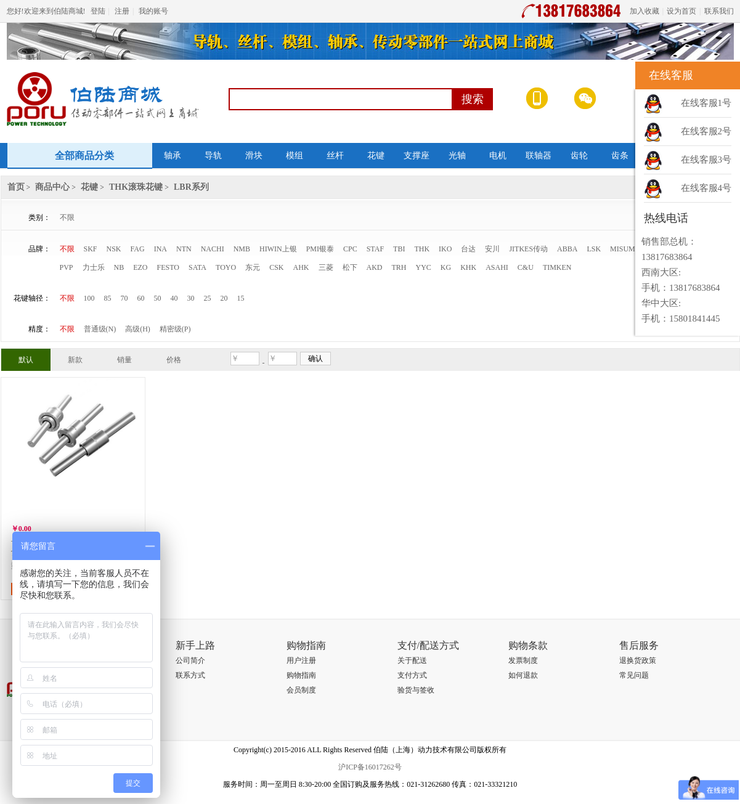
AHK (301, 267)
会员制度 (301, 690)
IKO (445, 249)
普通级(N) (100, 329)
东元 (252, 267)
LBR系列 (191, 187)
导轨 (213, 155)
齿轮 (579, 155)
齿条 (619, 155)
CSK (276, 267)
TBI (399, 249)
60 (141, 298)
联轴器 (538, 155)
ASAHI (497, 267)
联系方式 (190, 675)
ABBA (567, 249)
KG (446, 267)
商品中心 (52, 187)
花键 (375, 155)
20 (224, 298)
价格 (173, 359)
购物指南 (301, 675)
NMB (242, 249)
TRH (399, 267)
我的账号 (153, 11)
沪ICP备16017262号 (370, 767)
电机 (497, 155)
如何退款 (523, 675)
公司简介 (190, 660)
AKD (375, 267)
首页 (16, 187)
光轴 (457, 155)
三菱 (326, 267)
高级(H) (137, 329)
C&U (526, 267)
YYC (423, 267)
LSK (594, 249)
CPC (350, 249)
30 (191, 298)
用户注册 (301, 660)
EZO (140, 267)
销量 (124, 359)
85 (108, 298)
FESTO (168, 267)
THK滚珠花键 (136, 187)
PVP (66, 267)
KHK (468, 267)
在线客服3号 (706, 159)
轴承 (172, 155)
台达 (468, 249)
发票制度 (523, 660)
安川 (492, 249)
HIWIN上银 (278, 249)
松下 (350, 267)
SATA (197, 267)
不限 (67, 217)
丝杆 (335, 155)
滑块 (253, 155)
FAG (138, 249)
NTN (184, 249)
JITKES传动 (528, 249)
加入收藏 (644, 11)
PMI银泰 (320, 249)
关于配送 (412, 660)
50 (157, 298)
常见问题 (634, 675)
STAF (375, 249)
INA (160, 249)
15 (241, 298)
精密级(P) (175, 329)
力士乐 (94, 267)
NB (119, 267)
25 (207, 298)
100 (89, 298)
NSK (114, 249)
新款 (75, 359)
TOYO (226, 267)
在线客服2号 (706, 131)
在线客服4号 (706, 188)
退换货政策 (637, 660)
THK (421, 249)
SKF (90, 249)
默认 (25, 359)
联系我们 (719, 11)
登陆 (98, 11)
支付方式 (412, 675)
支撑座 (416, 155)
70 (124, 298)
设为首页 (681, 11)
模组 (294, 155)
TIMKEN (557, 267)
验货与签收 (415, 690)
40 (174, 298)
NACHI (212, 249)
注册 (122, 11)
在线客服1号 (706, 103)
